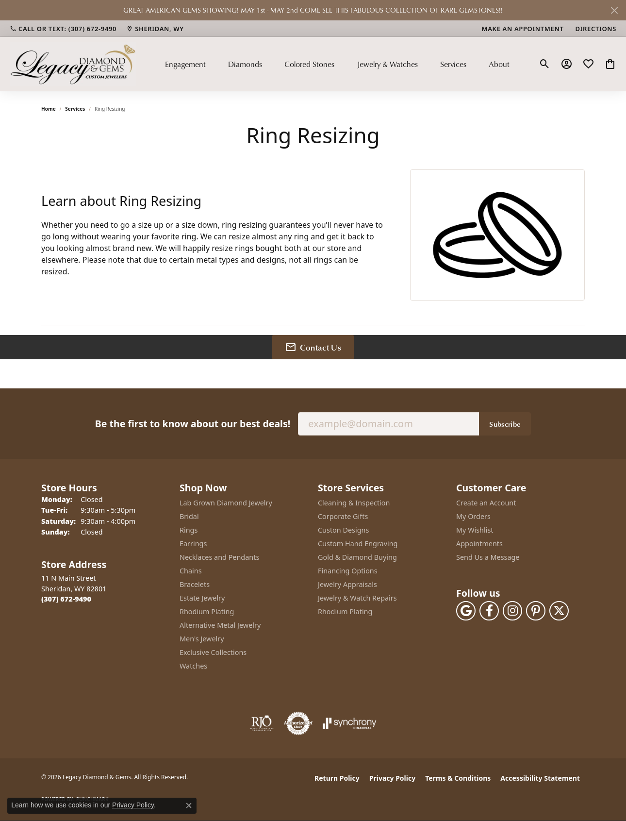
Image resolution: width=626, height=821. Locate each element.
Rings (189, 530)
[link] (63, 28)
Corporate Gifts (343, 516)
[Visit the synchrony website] (350, 723)
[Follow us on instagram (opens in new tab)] (512, 610)
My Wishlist (475, 530)
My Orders (473, 516)
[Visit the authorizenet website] (298, 723)
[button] (545, 64)
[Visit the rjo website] (261, 723)
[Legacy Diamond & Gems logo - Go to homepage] (73, 63)
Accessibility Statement (540, 778)
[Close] (614, 10)
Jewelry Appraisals (347, 584)
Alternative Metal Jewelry (220, 625)
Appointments (479, 543)
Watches (193, 665)
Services (453, 64)
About (499, 64)
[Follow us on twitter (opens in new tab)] (559, 610)
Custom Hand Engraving (357, 543)
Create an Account (486, 502)
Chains (191, 570)
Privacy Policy (392, 778)
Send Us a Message (487, 557)
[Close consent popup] (189, 805)
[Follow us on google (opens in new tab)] (466, 610)
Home (48, 108)
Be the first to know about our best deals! (192, 423)
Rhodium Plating (207, 611)
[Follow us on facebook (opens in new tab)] (489, 610)
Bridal (189, 516)
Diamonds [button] (245, 64)
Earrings (193, 543)
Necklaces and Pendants (219, 557)
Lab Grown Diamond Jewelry (226, 502)
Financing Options (348, 570)
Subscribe (505, 424)
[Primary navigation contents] (337, 63)
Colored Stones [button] (309, 64)
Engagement (185, 64)
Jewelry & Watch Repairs (357, 598)
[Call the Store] (66, 598)
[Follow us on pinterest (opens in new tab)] (535, 610)
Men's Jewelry (202, 638)
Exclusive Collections (213, 652)
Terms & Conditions (458, 778)
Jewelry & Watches (387, 64)
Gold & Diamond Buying (357, 557)
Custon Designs (343, 530)
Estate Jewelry (202, 598)
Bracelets (195, 584)
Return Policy (337, 778)
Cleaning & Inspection (354, 502)
